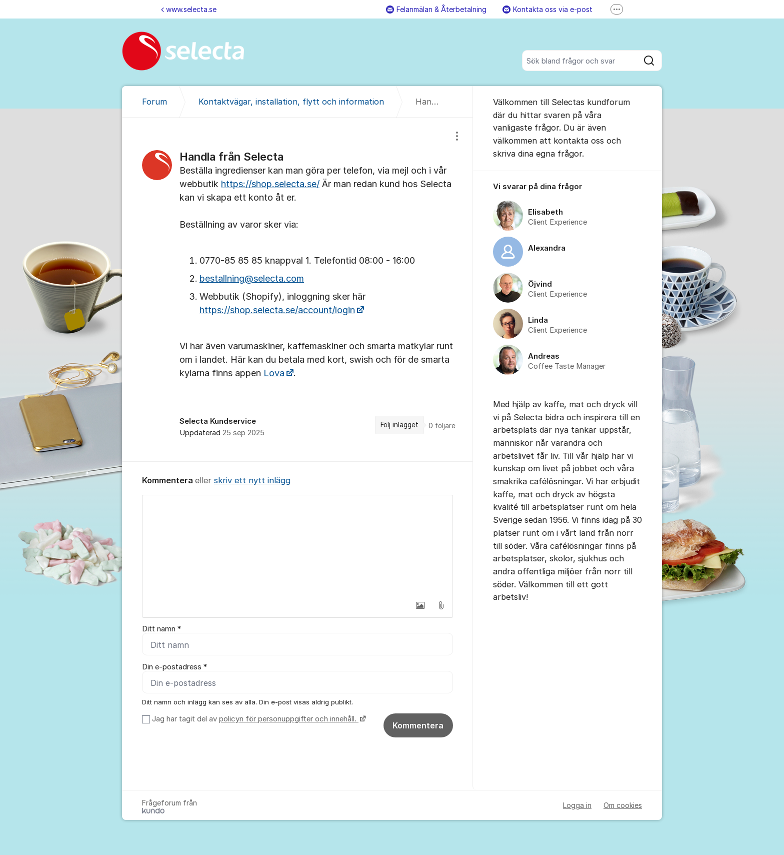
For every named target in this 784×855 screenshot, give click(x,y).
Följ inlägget (399, 425)
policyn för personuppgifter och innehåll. (288, 718)
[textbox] (297, 545)
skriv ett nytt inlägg (252, 480)
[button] (420, 605)
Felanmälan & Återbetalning (436, 9)
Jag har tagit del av (258, 718)
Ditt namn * (161, 628)
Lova (274, 373)
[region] (297, 289)
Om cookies (623, 805)
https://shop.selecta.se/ (270, 184)
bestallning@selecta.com (252, 278)
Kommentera (418, 725)
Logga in (577, 805)
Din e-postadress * (174, 666)
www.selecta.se (188, 9)
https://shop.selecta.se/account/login (277, 310)
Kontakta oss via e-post (547, 9)
